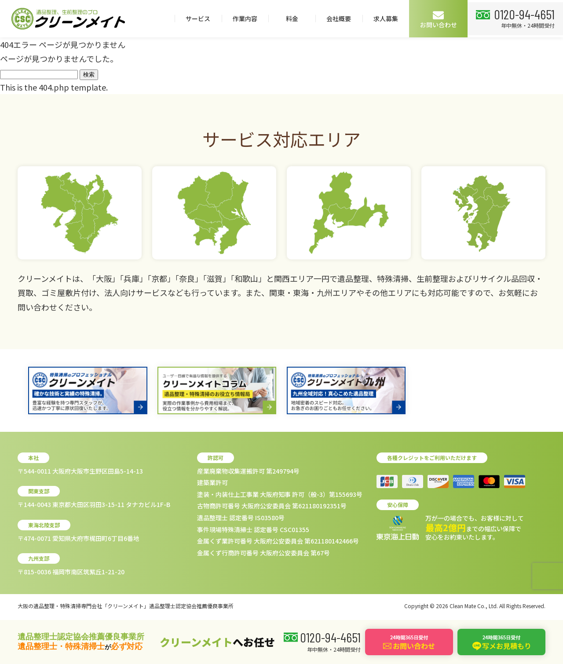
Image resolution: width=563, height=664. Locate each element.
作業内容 (340, 18)
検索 (89, 74)
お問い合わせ (533, 19)
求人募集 (481, 18)
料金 (387, 18)
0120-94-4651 (58, 50)
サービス (293, 18)
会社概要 (434, 18)
